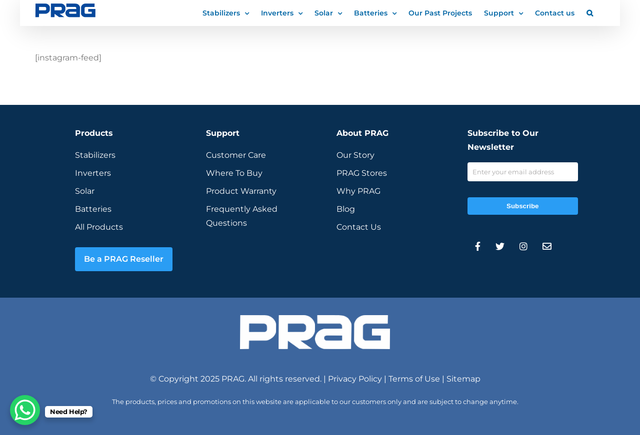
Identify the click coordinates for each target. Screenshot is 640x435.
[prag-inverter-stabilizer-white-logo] (315, 319)
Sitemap (463, 379)
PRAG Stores (361, 173)
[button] (589, 12)
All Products (99, 227)
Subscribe (522, 206)
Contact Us (358, 227)
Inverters (93, 173)
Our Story (355, 155)
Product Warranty (241, 191)
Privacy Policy (355, 379)
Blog (345, 209)
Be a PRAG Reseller (124, 259)
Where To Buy (234, 173)
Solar (84, 191)
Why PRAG (358, 191)
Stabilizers (95, 155)
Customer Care (236, 155)
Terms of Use (414, 379)
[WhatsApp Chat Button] (25, 410)
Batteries (93, 209)
